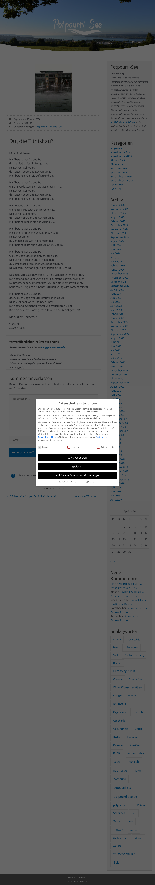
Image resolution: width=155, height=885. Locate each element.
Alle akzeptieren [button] (77, 457)
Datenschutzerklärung (48, 437)
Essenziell (44, 447)
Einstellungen (102, 437)
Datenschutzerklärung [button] (79, 482)
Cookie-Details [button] (64, 482)
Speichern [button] (77, 466)
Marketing (74, 447)
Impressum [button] (92, 482)
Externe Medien (106, 447)
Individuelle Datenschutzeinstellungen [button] (77, 475)
